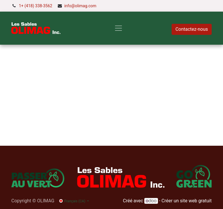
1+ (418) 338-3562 (35, 5)
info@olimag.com (80, 5)
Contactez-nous (191, 29)
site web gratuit (196, 200)
